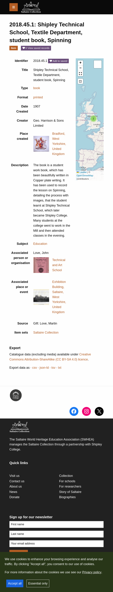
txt (59, 367)
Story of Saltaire (70, 492)
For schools (67, 481)
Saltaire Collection (46, 332)
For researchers (70, 486)
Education (40, 244)
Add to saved (58, 61)
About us (15, 486)
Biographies (67, 497)
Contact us (16, 481)
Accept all (15, 583)
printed (38, 97)
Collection (66, 476)
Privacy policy (91, 572)
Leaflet (82, 172)
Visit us (14, 476)
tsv (53, 367)
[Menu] (13, 7)
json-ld (44, 367)
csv (34, 367)
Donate (14, 497)
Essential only (38, 583)
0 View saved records (35, 48)
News (13, 492)
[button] (93, 118)
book (36, 88)
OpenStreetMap (85, 175)
